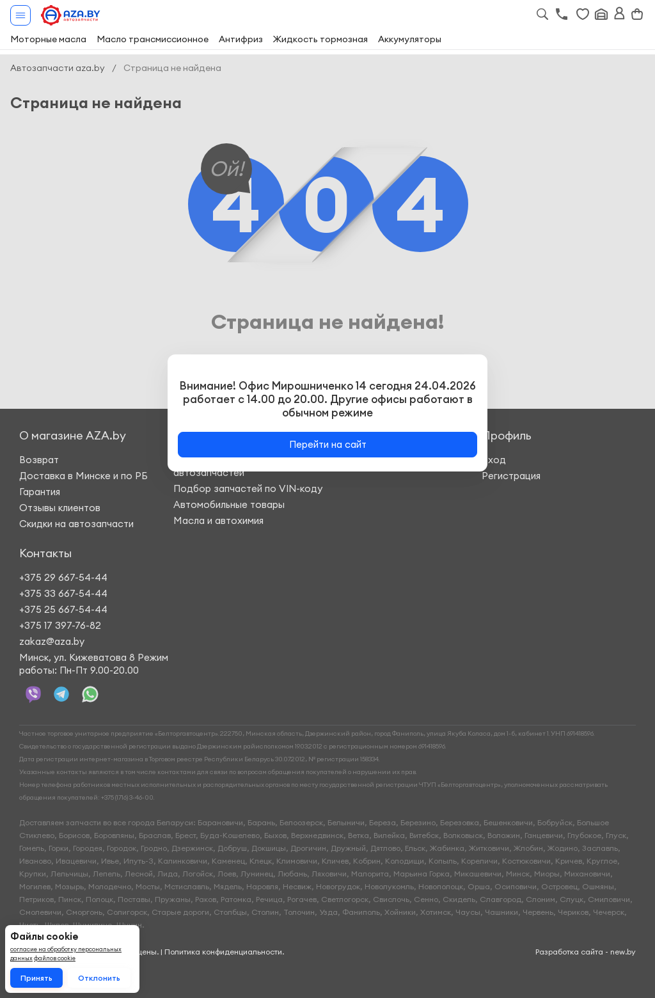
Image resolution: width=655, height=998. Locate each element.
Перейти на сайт (328, 444)
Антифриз (241, 39)
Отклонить (99, 978)
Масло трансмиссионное (153, 39)
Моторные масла (48, 39)
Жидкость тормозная (320, 39)
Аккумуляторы (409, 39)
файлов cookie (54, 958)
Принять (36, 978)
